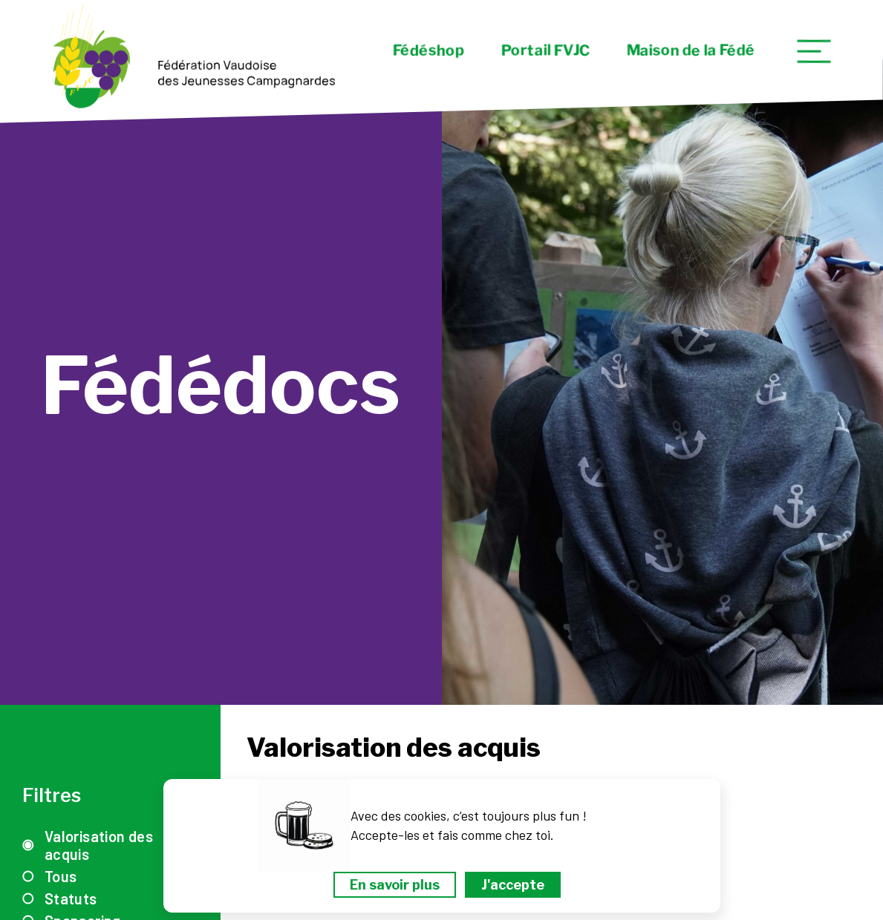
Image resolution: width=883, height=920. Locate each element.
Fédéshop (427, 50)
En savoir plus (395, 885)
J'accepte (512, 885)
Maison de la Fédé (690, 50)
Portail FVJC (545, 50)
